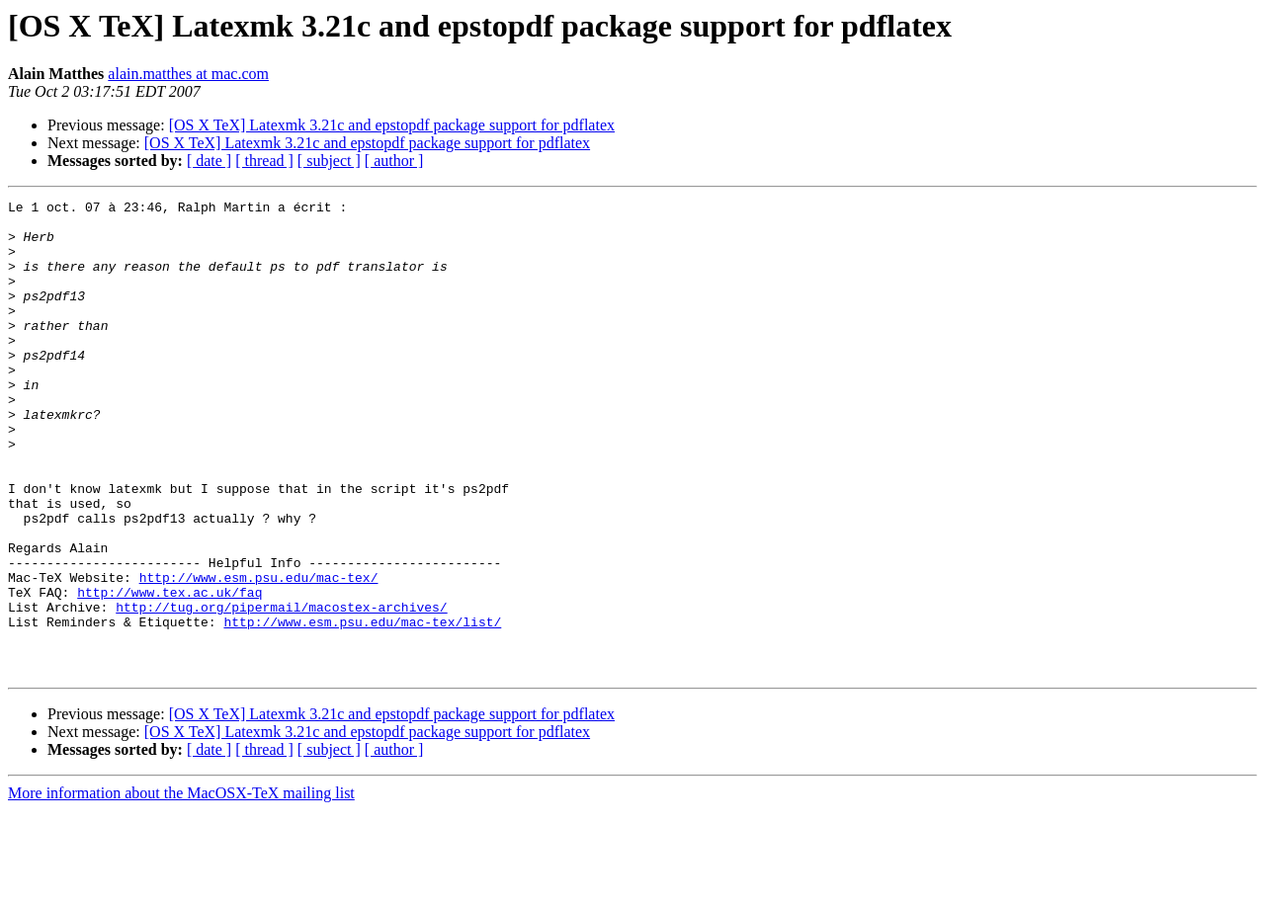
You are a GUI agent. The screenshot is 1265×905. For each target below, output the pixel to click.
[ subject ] (329, 160)
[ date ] (209, 160)
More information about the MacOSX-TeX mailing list (181, 887)
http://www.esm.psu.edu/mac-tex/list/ (362, 707)
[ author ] (394, 160)
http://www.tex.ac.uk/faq (169, 672)
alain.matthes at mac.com (188, 73)
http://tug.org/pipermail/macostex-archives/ (281, 690)
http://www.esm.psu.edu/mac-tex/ (259, 654)
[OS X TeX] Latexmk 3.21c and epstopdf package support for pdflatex (392, 125)
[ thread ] (264, 160)
